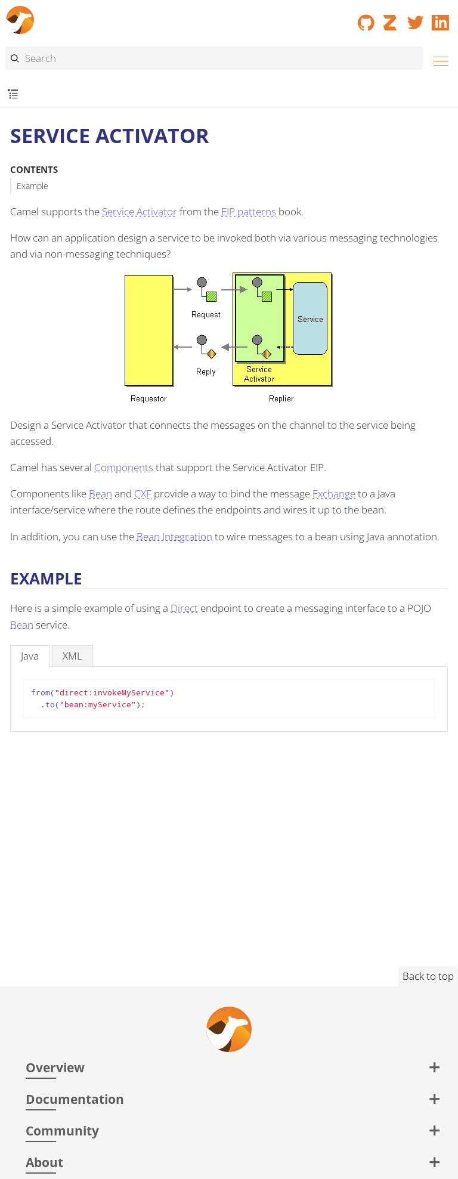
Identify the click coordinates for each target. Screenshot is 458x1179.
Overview (55, 1067)
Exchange (333, 493)
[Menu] (438, 59)
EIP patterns (248, 211)
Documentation (75, 1098)
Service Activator (139, 211)
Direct (184, 608)
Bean (100, 493)
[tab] (29, 655)
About (44, 1162)
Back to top (428, 976)
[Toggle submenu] (13, 94)
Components (123, 467)
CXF (142, 493)
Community (62, 1130)
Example (32, 185)
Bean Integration (174, 536)
